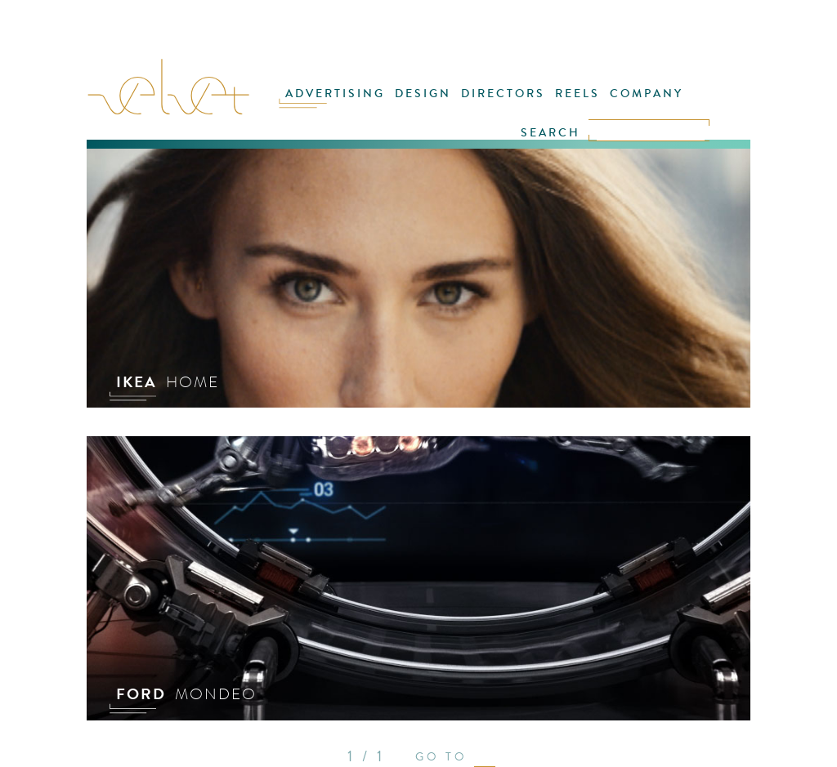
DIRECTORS (503, 93)
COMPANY (646, 93)
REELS (577, 93)
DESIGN (423, 93)
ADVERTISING (335, 93)
